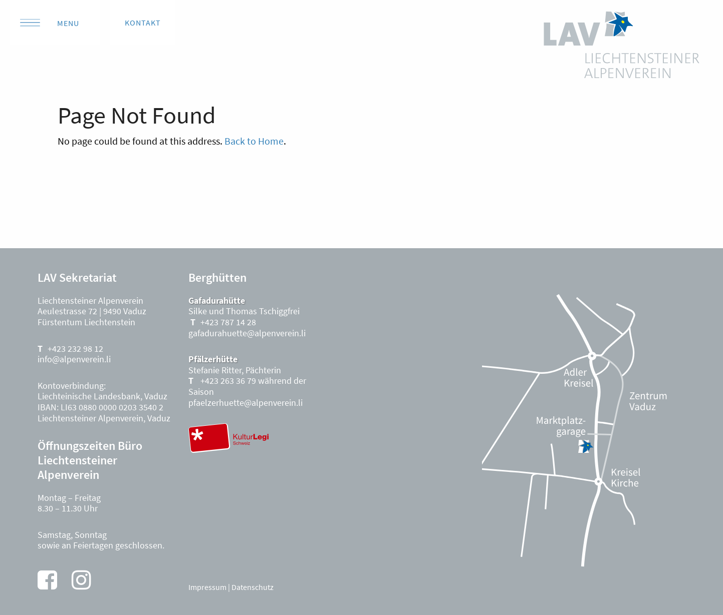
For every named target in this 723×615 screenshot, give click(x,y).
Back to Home (254, 141)
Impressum (207, 587)
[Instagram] (81, 580)
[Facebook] (47, 580)
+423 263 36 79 (227, 380)
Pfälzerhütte (212, 359)
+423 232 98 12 (75, 348)
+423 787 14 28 (228, 322)
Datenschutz (252, 587)
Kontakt (143, 23)
